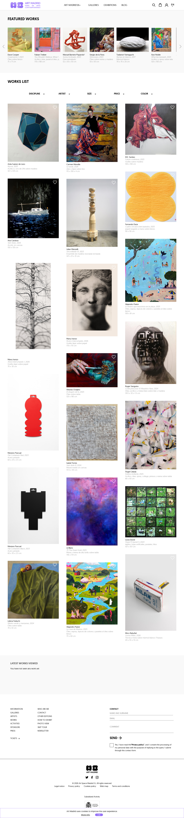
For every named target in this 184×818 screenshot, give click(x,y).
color (147, 93)
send (116, 738)
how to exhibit (45, 720)
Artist (65, 93)
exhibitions (110, 5)
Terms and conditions (121, 786)
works (13, 720)
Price (119, 93)
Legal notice (59, 786)
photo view (43, 723)
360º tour (42, 727)
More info (85, 815)
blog (124, 5)
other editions (45, 716)
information (16, 709)
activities (15, 723)
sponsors (15, 727)
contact (42, 712)
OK (99, 815)
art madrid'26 (72, 5)
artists (13, 716)
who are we (43, 709)
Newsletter (43, 731)
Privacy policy (74, 786)
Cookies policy (90, 786)
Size (92, 93)
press (12, 731)
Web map (104, 786)
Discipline (37, 93)
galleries (93, 5)
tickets (15, 738)
